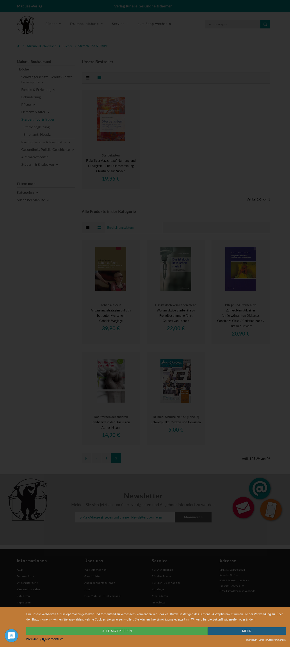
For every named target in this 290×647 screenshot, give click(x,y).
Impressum (251, 640)
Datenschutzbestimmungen (272, 640)
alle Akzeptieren (117, 631)
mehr (246, 631)
